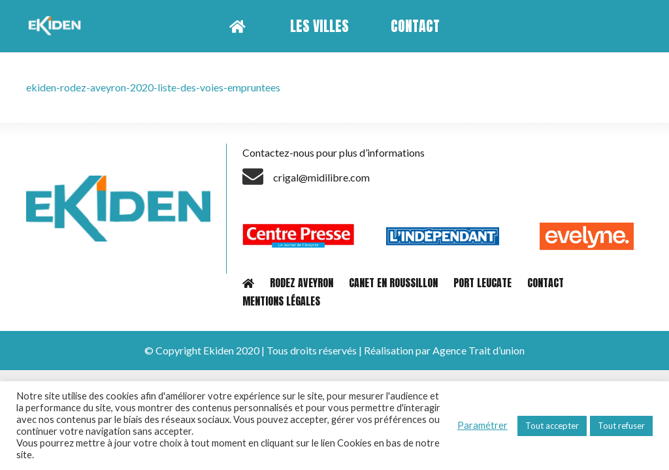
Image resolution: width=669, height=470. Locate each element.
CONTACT (545, 282)
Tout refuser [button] (621, 425)
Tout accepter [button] (552, 425)
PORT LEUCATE (482, 282)
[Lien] (56, 26)
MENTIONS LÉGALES (281, 301)
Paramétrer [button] (482, 425)
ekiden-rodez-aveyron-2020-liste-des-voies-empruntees (153, 87)
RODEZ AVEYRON (301, 282)
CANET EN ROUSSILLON (393, 282)
